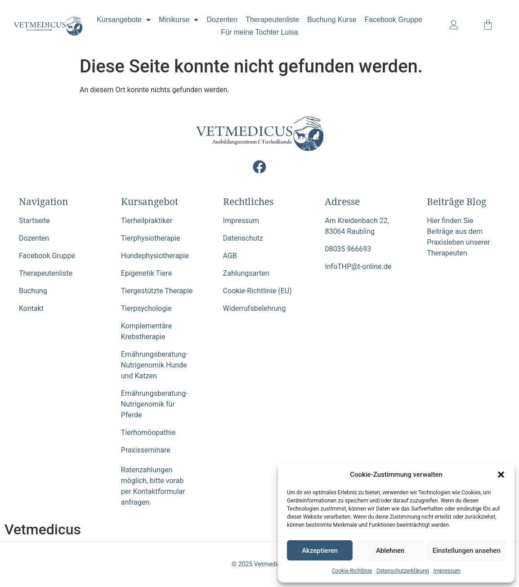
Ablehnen (390, 551)
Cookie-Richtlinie (352, 571)
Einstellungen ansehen (467, 551)
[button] (501, 474)
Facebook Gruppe (393, 19)
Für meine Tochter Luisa (259, 32)
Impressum (447, 571)
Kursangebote (124, 19)
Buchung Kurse (331, 19)
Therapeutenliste (272, 19)
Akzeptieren (320, 551)
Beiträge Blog (456, 201)
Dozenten (221, 19)
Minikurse (178, 19)
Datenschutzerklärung (402, 571)
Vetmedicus (42, 529)
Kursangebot (149, 201)
